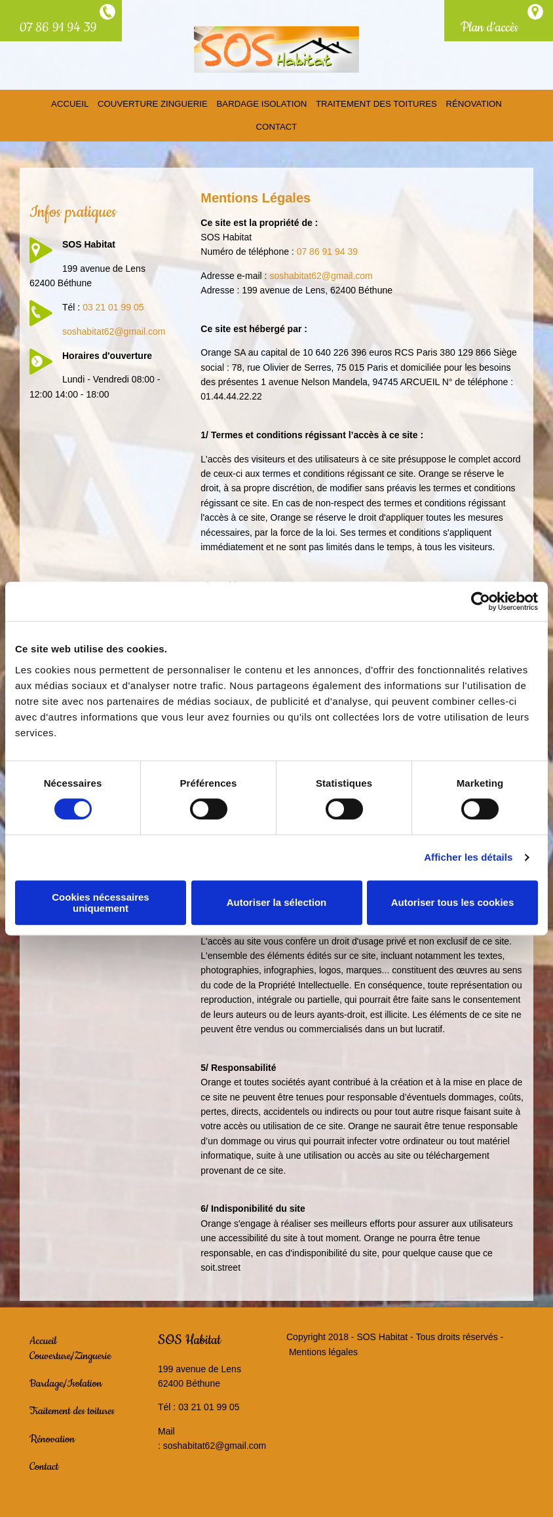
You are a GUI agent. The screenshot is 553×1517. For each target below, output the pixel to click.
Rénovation (469, 103)
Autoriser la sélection (277, 902)
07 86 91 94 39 (58, 28)
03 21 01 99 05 (113, 304)
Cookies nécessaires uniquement (100, 902)
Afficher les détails (468, 857)
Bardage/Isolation (65, 1381)
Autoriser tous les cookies (452, 902)
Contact (276, 124)
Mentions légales (323, 1348)
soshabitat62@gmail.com (113, 328)
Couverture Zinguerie (156, 103)
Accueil (74, 103)
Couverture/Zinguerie (70, 1352)
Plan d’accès (489, 28)
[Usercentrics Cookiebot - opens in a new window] (480, 601)
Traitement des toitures (374, 103)
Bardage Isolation (262, 103)
